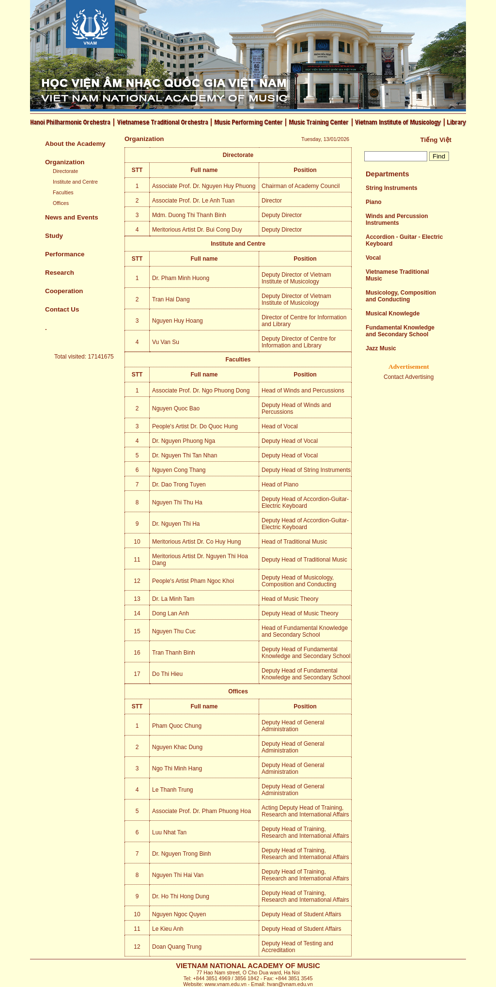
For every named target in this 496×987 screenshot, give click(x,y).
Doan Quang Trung (177, 946)
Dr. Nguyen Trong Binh (181, 853)
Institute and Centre (75, 182)
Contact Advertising (409, 377)
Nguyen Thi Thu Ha (177, 502)
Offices (61, 203)
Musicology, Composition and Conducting (401, 296)
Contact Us (62, 309)
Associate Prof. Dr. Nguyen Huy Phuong (203, 186)
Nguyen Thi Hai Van (177, 875)
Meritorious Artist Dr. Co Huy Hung (196, 541)
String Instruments (392, 188)
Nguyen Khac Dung (177, 747)
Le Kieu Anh (168, 928)
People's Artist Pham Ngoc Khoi (193, 581)
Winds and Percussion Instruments (397, 219)
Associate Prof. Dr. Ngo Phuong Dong (200, 390)
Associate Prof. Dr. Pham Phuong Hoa (201, 811)
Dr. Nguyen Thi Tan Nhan (184, 455)
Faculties (63, 192)
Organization (64, 162)
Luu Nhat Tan (169, 832)
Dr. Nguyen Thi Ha (176, 523)
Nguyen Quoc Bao (176, 408)
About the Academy (75, 143)
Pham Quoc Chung (177, 725)
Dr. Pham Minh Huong (180, 278)
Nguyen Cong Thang (179, 470)
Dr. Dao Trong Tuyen (179, 484)
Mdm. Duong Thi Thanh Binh (189, 215)
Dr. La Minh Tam (173, 598)
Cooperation (64, 291)
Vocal (373, 257)
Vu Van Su (165, 342)
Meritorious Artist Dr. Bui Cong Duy (197, 229)
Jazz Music (381, 348)
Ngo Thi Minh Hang (177, 768)
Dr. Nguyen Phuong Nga (183, 441)
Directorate (65, 171)
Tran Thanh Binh (173, 652)
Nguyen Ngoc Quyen (179, 914)
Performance (65, 254)
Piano (374, 202)
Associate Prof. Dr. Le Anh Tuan (193, 200)
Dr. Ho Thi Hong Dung (180, 896)
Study (54, 235)
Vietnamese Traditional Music (397, 275)
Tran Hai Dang (171, 299)
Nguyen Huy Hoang (177, 320)
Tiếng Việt (435, 139)
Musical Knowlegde (392, 313)
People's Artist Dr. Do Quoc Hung (195, 426)
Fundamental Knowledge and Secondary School (400, 331)
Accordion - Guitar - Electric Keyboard (404, 240)
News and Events (71, 217)
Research (59, 272)
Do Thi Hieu (167, 674)
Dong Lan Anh (170, 613)
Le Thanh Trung (172, 789)
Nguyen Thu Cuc (174, 631)
